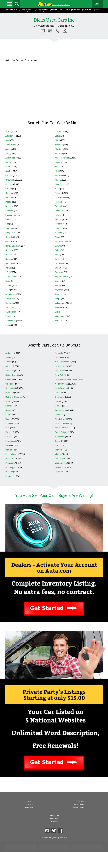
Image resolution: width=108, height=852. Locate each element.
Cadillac (8, 175)
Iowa (7, 428)
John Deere (10, 294)
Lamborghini (10, 312)
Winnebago (60, 316)
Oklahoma (59, 397)
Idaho (7, 414)
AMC (7, 140)
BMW (7, 166)
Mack (57, 140)
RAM (57, 228)
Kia (6, 307)
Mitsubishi (59, 175)
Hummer (9, 259)
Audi (7, 153)
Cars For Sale (79, 801)
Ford (7, 228)
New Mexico (60, 370)
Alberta (8, 362)
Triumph (58, 294)
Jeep (7, 290)
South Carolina (61, 428)
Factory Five (10, 215)
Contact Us (29, 807)
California (9, 379)
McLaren (59, 153)
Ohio (57, 392)
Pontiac (58, 219)
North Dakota (61, 388)
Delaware (9, 392)
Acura (7, 131)
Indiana (8, 423)
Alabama (9, 353)
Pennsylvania (61, 410)
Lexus (8, 325)
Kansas (8, 432)
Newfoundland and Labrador (67, 379)
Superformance (62, 276)
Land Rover (10, 320)
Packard (58, 202)
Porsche (58, 224)
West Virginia (61, 463)
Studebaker (60, 263)
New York (59, 375)
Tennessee (60, 436)
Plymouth (59, 210)
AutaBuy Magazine (59, 838)
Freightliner (10, 232)
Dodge (8, 206)
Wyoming (59, 472)
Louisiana (9, 441)
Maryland (9, 450)
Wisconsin (59, 467)
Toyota (58, 290)
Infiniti (7, 272)
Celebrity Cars (54, 815)
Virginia (58, 454)
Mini (57, 171)
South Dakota (61, 432)
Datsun (8, 197)
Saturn (58, 246)
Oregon (58, 406)
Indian (8, 268)
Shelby (58, 255)
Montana (9, 476)
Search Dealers (78, 804)
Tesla (57, 285)
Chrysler (9, 184)
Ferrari (8, 219)
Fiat (7, 224)
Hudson (8, 255)
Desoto (8, 202)
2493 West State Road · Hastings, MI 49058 (54, 26)
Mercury (58, 162)
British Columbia (12, 375)
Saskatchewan (61, 423)
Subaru (58, 268)
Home (29, 801)
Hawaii (8, 410)
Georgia (8, 406)
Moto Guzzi (60, 184)
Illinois (8, 419)
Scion (57, 250)
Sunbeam (59, 272)
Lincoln (58, 131)
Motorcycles (54, 822)
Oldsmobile (60, 197)
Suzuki (58, 281)
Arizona (8, 366)
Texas (57, 441)
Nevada (58, 357)
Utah (57, 445)
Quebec (58, 414)
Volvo (57, 307)
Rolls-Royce (60, 241)
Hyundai (9, 263)
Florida (8, 401)
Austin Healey (11, 158)
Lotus (57, 136)
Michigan (9, 458)
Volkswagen (60, 303)
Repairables (54, 818)
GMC (7, 241)
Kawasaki (9, 298)
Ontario (58, 401)
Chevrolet (9, 180)
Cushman (9, 193)
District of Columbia (13, 397)
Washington (60, 458)
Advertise (29, 804)
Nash (57, 189)
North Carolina (61, 384)
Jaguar (8, 285)
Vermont (58, 450)
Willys (57, 312)
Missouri (9, 472)
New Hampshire (62, 362)
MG (56, 166)
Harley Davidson (12, 246)
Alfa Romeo (10, 136)
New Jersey (60, 366)
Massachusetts (11, 454)
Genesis (9, 237)
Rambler (58, 232)
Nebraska (59, 353)
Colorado (9, 384)
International (10, 276)
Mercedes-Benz (62, 158)
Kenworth (9, 303)
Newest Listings (78, 807)
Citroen (8, 189)
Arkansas (9, 370)
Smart (57, 259)
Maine (8, 445)
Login (97, 4)
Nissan (58, 193)
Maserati (59, 145)
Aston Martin (10, 145)
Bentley (8, 162)
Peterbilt (58, 206)
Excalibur (9, 210)
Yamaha (58, 320)
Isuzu (7, 281)
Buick (7, 171)
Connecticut (10, 388)
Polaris (58, 215)
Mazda (58, 149)
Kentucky (9, 436)
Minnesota (9, 463)
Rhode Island (61, 419)
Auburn (8, 149)
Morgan (58, 180)
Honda (8, 250)
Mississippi (10, 467)
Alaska (8, 357)
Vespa (58, 298)
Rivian (58, 237)
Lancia (8, 316)
